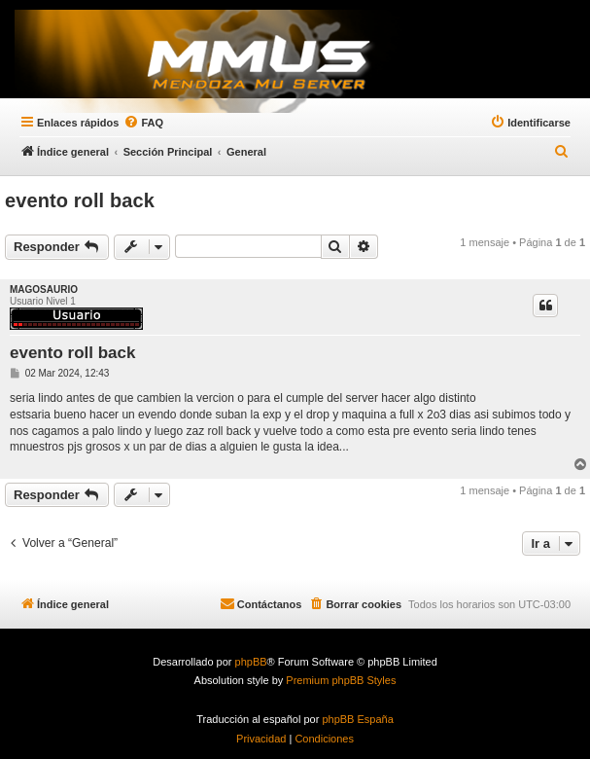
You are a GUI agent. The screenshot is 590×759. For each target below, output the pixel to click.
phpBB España (357, 719)
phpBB (251, 662)
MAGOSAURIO (44, 289)
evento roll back (80, 200)
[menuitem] (562, 151)
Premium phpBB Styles (341, 680)
